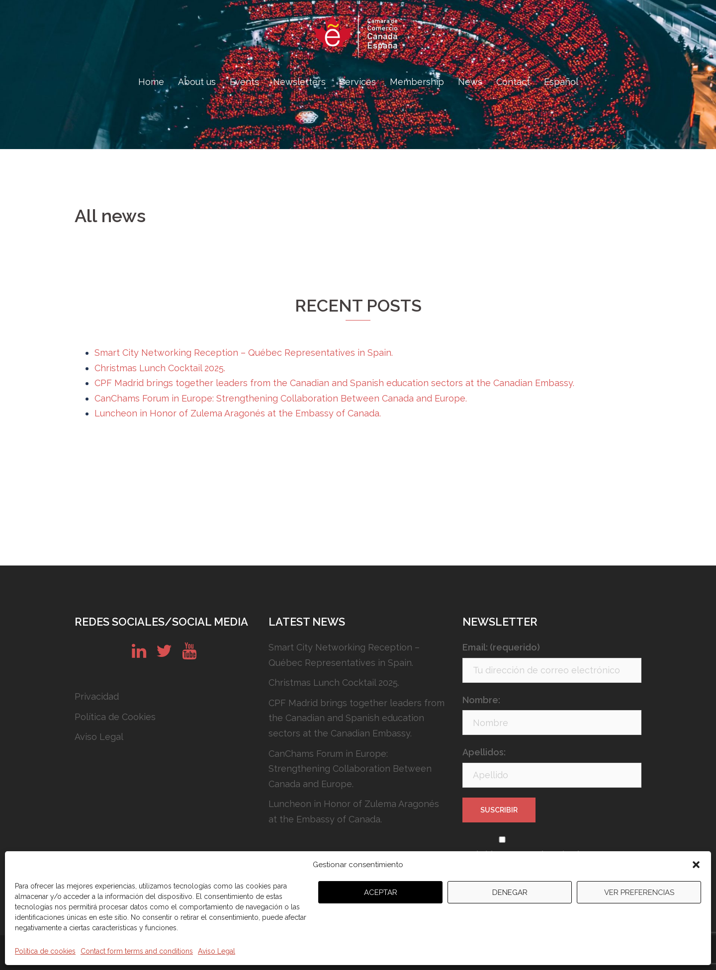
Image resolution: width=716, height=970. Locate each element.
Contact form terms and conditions (137, 951)
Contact (513, 82)
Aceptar (380, 892)
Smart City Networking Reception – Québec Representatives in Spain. (243, 352)
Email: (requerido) (501, 647)
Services (358, 82)
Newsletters (299, 82)
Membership (417, 82)
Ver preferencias (639, 892)
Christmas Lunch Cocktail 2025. (159, 368)
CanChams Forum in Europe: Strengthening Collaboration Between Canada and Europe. (280, 398)
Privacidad (97, 696)
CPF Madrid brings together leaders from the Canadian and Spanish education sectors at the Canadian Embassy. (334, 383)
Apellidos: (484, 752)
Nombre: (481, 700)
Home (151, 82)
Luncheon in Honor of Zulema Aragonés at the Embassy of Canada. (237, 413)
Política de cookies (45, 951)
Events (244, 82)
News (470, 82)
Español (561, 82)
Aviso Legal (216, 951)
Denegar (510, 892)
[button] (696, 865)
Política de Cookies (115, 717)
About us (197, 82)
